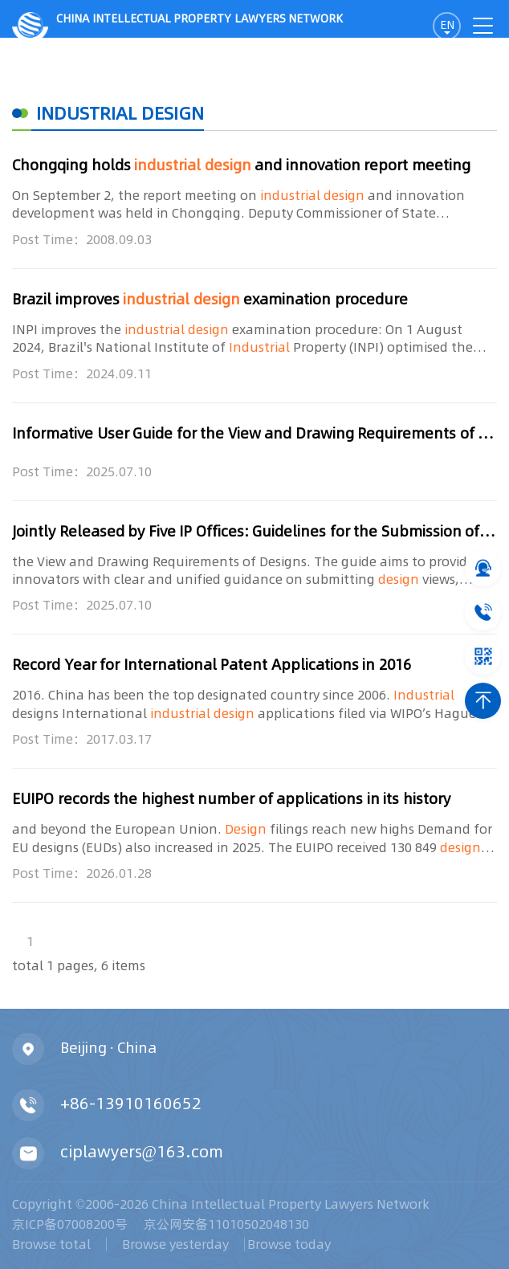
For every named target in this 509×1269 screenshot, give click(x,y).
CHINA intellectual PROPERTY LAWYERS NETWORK (177, 24)
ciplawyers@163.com (141, 1151)
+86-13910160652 (131, 1103)
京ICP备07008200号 (70, 1224)
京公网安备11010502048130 (226, 1224)
